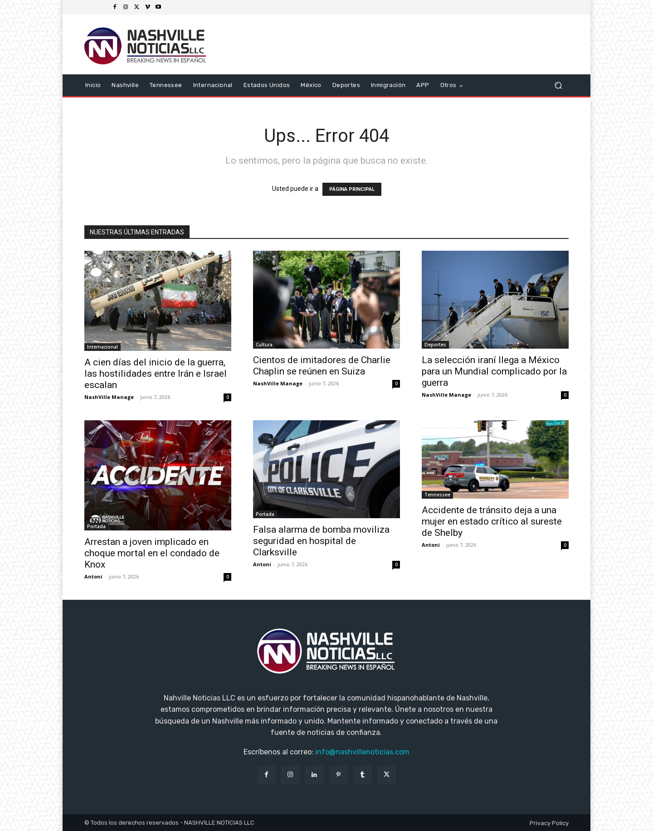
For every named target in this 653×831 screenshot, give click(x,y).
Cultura (264, 344)
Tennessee (437, 494)
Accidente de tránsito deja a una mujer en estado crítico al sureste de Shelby (492, 521)
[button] (558, 85)
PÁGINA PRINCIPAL (352, 189)
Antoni (93, 576)
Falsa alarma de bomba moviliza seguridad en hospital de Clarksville (321, 541)
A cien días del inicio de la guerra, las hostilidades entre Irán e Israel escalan (155, 373)
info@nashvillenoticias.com (362, 752)
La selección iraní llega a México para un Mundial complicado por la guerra (494, 371)
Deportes (435, 344)
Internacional (102, 347)
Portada (96, 526)
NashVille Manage (109, 397)
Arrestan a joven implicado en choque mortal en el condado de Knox (151, 553)
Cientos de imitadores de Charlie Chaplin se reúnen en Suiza (321, 366)
